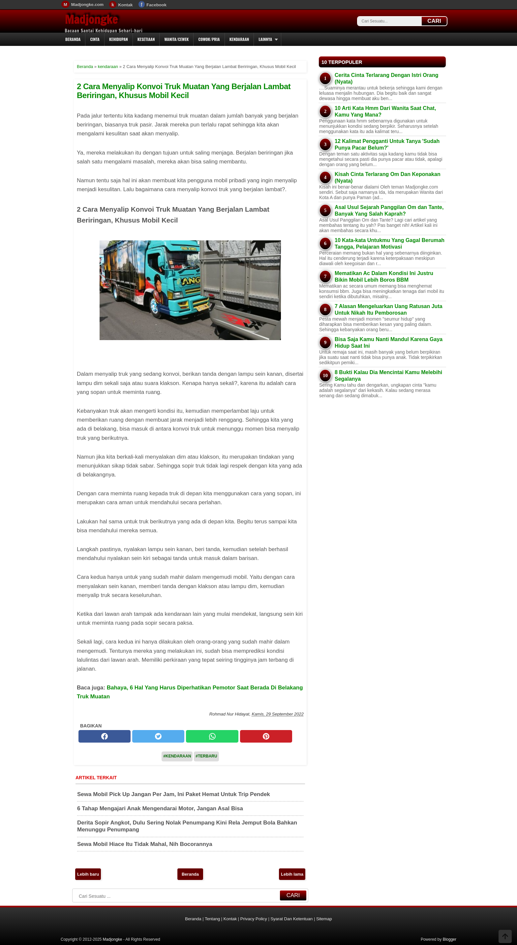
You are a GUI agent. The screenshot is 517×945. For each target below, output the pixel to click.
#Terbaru (206, 756)
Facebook (156, 4)
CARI (434, 21)
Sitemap (324, 918)
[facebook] (104, 736)
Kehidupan (118, 39)
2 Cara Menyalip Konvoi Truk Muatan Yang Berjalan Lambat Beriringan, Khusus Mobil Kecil (183, 90)
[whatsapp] (212, 736)
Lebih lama (292, 874)
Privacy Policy (253, 918)
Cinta (95, 39)
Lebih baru (88, 874)
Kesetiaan (146, 39)
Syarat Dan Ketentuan (291, 918)
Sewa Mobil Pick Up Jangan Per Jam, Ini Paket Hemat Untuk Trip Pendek (173, 794)
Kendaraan (239, 39)
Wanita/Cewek (176, 39)
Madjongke (91, 19)
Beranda (72, 39)
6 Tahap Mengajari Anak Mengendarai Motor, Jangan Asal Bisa (160, 808)
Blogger (449, 939)
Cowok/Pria (209, 39)
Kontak (125, 4)
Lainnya (265, 39)
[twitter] (158, 736)
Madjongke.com (87, 4)
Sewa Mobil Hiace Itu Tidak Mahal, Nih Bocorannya (144, 844)
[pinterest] (266, 736)
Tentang (212, 918)
